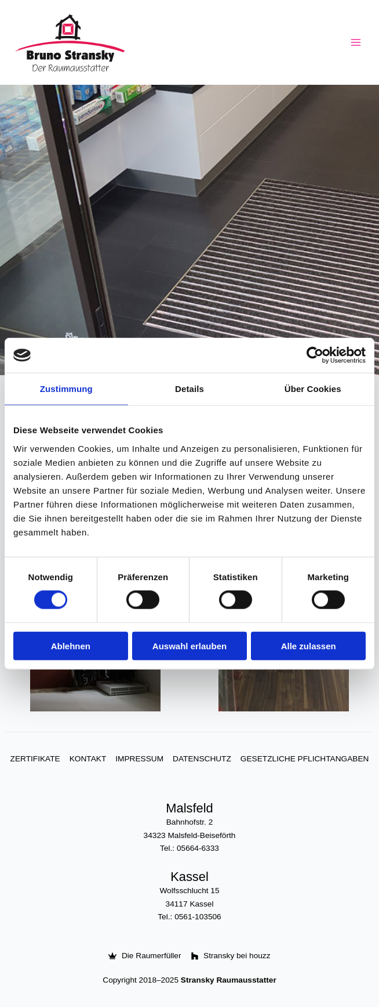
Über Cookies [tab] (313, 389)
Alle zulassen (308, 645)
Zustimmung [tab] (66, 389)
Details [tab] (189, 389)
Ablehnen (70, 645)
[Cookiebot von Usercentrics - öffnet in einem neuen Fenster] (315, 355)
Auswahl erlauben (189, 645)
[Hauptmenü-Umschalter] (356, 43)
